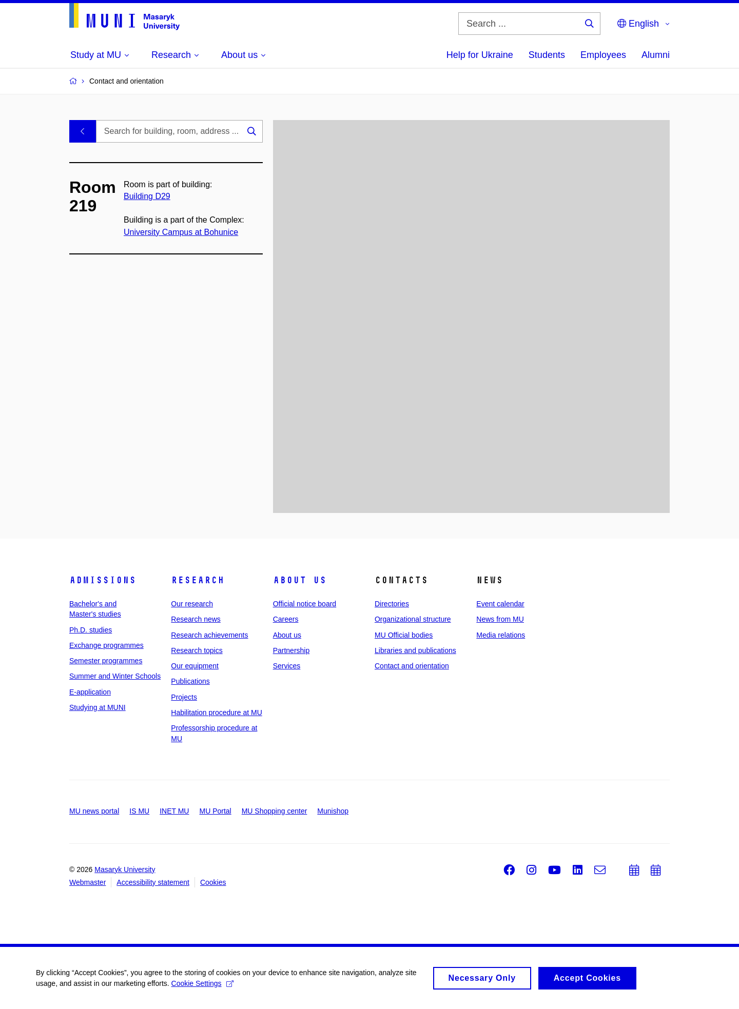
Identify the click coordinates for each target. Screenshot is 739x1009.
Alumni (655, 55)
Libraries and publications (415, 650)
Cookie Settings (202, 986)
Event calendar (500, 604)
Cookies (213, 882)
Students (547, 55)
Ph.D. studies (90, 630)
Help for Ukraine (479, 55)
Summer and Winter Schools (115, 676)
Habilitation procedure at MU (216, 712)
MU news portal (94, 811)
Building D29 (147, 196)
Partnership (291, 650)
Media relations (500, 635)
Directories (392, 604)
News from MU (500, 619)
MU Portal (215, 811)
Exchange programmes (106, 645)
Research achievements (209, 635)
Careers (286, 619)
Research (197, 580)
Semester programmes (105, 661)
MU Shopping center (274, 811)
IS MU (139, 811)
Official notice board (304, 604)
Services (287, 666)
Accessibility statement (152, 882)
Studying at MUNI (97, 707)
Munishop (332, 811)
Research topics (196, 650)
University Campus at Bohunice (181, 232)
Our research (192, 604)
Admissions (102, 580)
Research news (196, 619)
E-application (90, 692)
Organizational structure (413, 619)
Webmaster (87, 882)
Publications (190, 681)
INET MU (174, 811)
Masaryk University (124, 869)
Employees (603, 55)
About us (299, 580)
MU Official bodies (404, 635)
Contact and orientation (412, 666)
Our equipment (195, 666)
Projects (184, 697)
